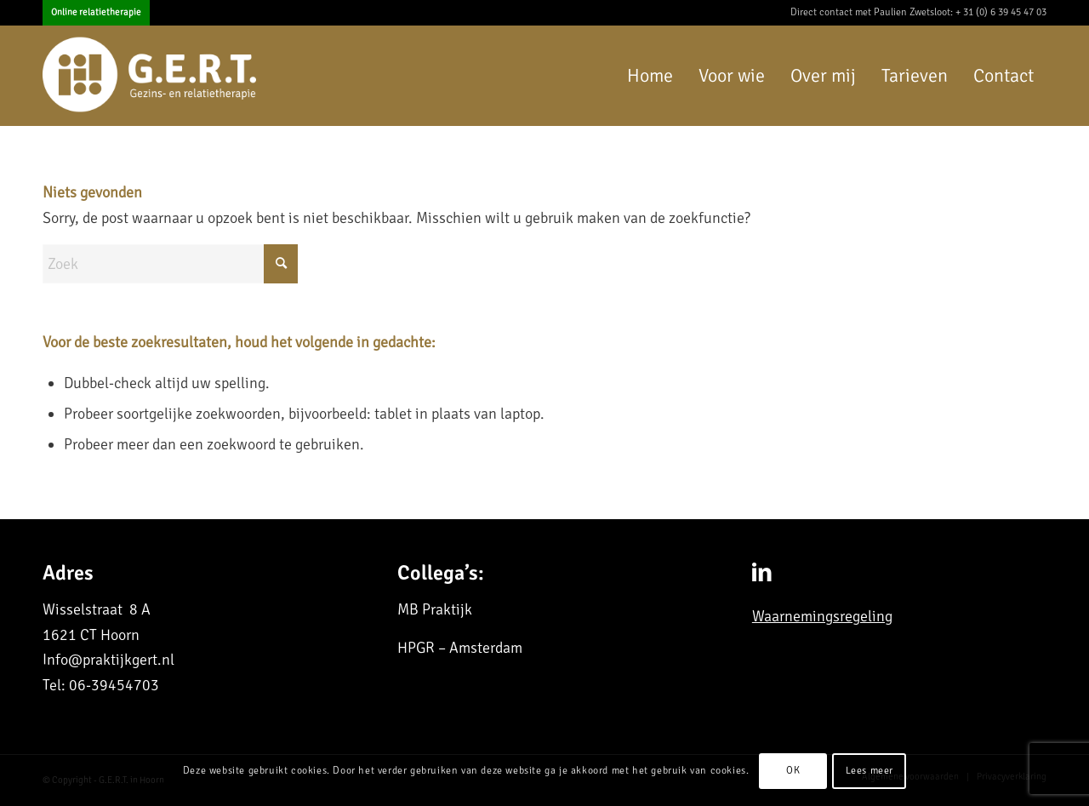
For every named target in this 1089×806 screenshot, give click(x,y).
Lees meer (869, 770)
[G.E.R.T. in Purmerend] (152, 76)
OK (793, 770)
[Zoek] (170, 263)
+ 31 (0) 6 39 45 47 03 (1000, 12)
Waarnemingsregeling (822, 616)
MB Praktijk (434, 609)
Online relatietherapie (96, 12)
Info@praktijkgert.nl (108, 659)
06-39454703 (114, 685)
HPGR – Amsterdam (459, 647)
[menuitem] (96, 13)
